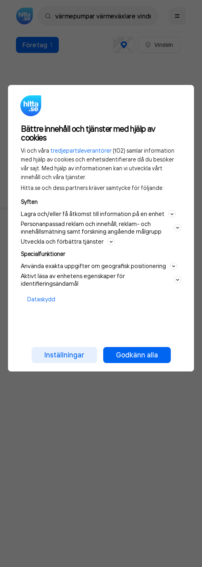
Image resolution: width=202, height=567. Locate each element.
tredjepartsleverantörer (81, 150)
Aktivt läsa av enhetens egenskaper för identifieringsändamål (101, 279)
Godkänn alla (137, 355)
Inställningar (64, 355)
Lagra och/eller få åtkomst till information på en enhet (98, 214)
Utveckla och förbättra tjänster (68, 241)
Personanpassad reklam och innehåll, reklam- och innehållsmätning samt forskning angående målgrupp (101, 227)
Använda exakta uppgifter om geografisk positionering (99, 266)
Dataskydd (41, 299)
